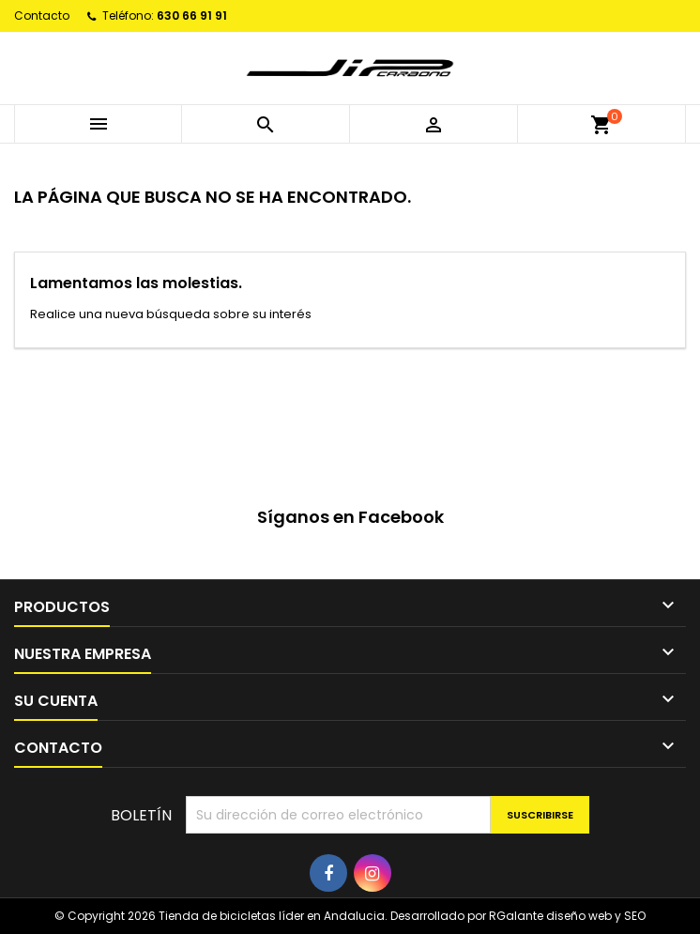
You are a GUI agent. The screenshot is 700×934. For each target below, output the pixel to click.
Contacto (41, 15)
